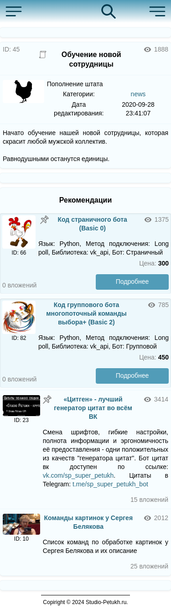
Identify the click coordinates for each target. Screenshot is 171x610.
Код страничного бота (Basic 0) (92, 224)
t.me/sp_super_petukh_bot (110, 484)
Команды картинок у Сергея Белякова (88, 522)
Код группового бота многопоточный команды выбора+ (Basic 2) (86, 313)
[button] (16, 11)
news (138, 94)
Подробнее (132, 281)
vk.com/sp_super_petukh (78, 475)
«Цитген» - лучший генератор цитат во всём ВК (93, 408)
